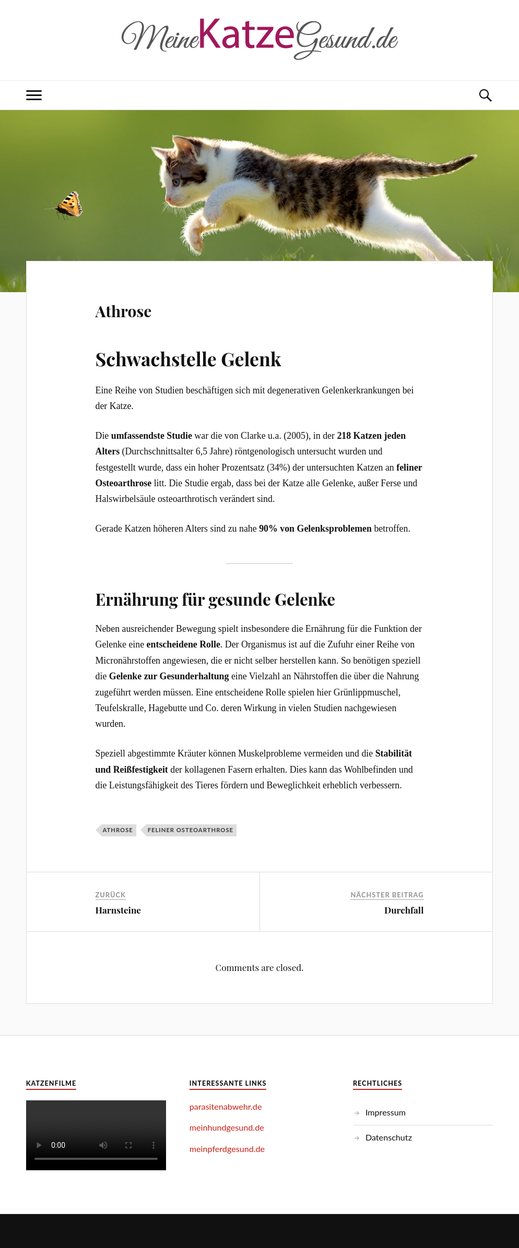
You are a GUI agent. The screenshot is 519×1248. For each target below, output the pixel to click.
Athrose (137, 307)
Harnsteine (118, 910)
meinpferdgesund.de (227, 1149)
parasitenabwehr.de (226, 1106)
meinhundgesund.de (227, 1127)
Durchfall (403, 910)
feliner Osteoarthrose (190, 829)
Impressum (385, 1112)
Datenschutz (388, 1137)
